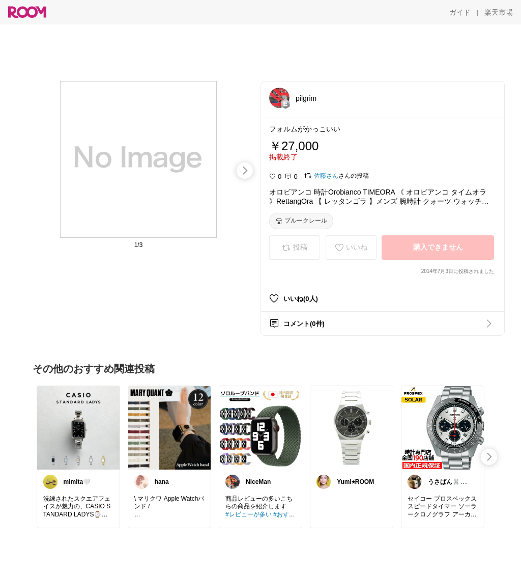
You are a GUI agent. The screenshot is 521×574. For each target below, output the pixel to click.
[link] (78, 427)
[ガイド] (460, 12)
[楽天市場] (498, 12)
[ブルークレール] (301, 221)
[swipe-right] (245, 170)
